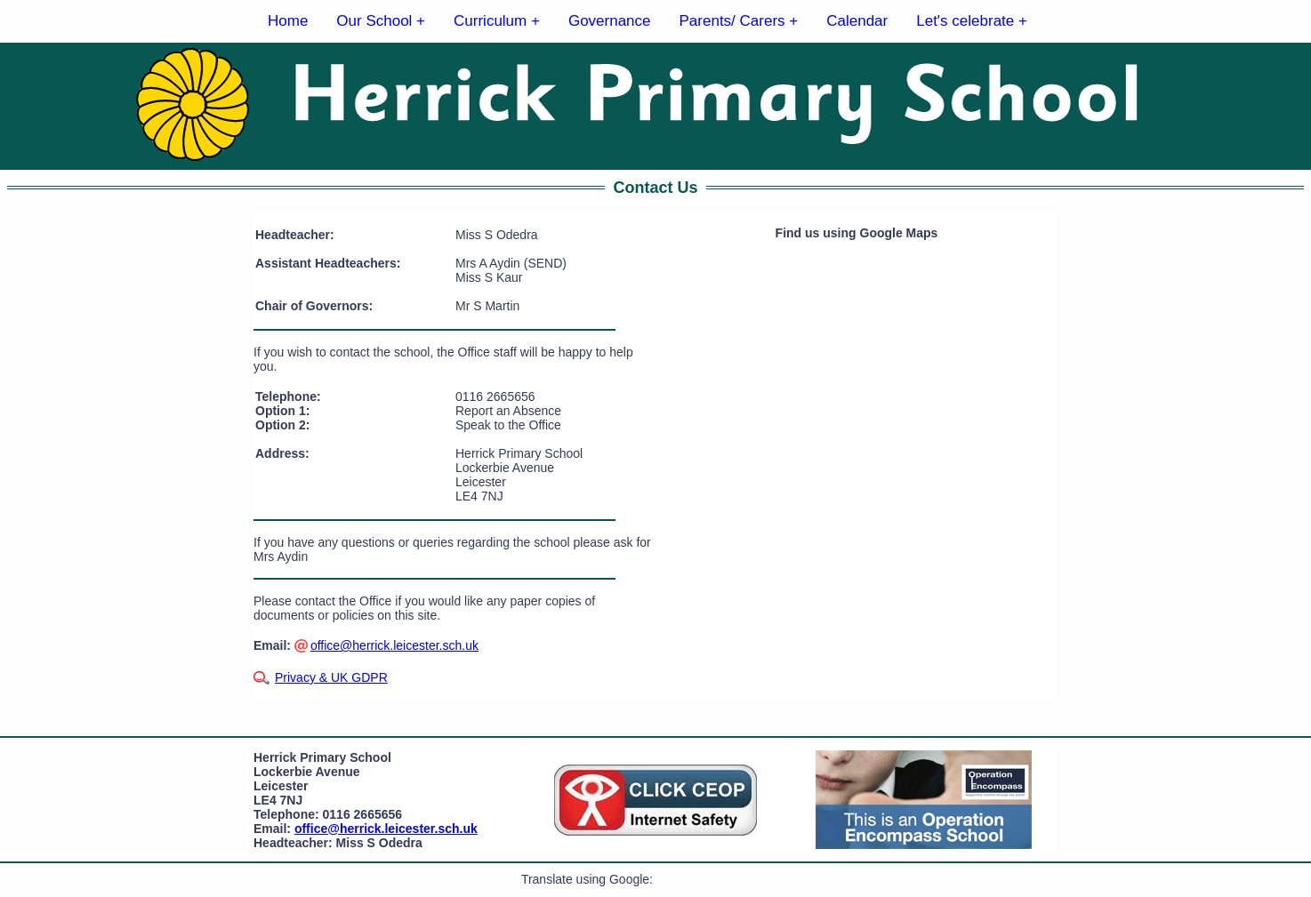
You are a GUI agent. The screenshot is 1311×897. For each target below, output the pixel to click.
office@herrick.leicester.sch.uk (394, 645)
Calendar (857, 20)
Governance (609, 20)
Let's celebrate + (971, 20)
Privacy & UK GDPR (331, 677)
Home (288, 20)
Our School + (380, 20)
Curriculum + (497, 20)
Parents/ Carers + (739, 20)
